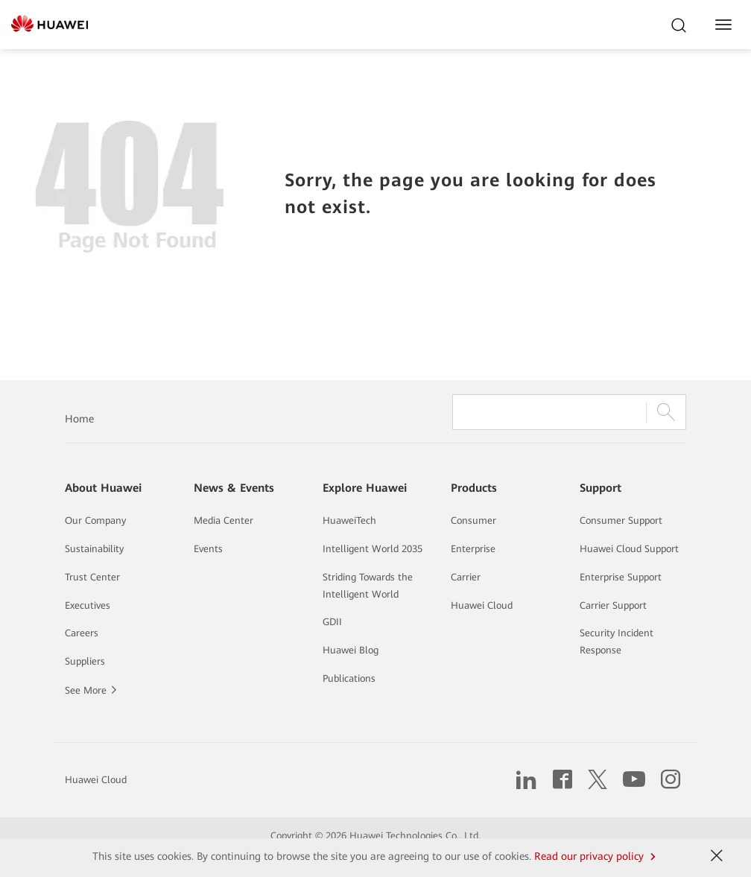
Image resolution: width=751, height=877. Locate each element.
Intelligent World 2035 (372, 548)
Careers (81, 633)
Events (208, 548)
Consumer (473, 520)
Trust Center (92, 577)
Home (79, 419)
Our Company (95, 520)
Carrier (466, 577)
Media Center (223, 520)
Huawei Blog (350, 650)
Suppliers (85, 661)
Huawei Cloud (482, 605)
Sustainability (94, 548)
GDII (332, 621)
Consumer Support (621, 520)
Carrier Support (613, 605)
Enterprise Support (621, 577)
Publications (349, 678)
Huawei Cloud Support (629, 548)
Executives (87, 605)
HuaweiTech (349, 520)
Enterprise (473, 548)
